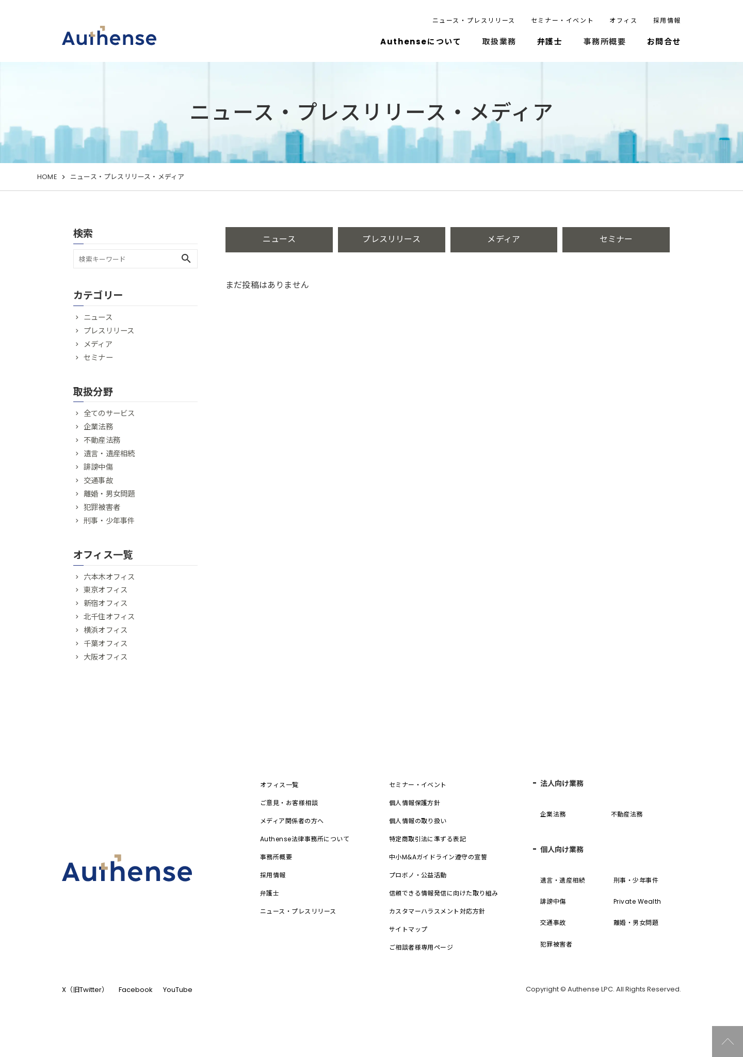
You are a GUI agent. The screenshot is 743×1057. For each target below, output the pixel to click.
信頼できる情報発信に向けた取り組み (443, 893)
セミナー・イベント (562, 20)
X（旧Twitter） (85, 990)
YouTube (177, 990)
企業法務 (98, 427)
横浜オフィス (105, 630)
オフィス (623, 20)
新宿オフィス (105, 603)
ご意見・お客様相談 (289, 802)
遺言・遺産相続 (109, 454)
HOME (47, 176)
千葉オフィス (105, 643)
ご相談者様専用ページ (421, 947)
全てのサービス (109, 413)
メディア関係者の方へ (292, 820)
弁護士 (550, 41)
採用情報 (667, 20)
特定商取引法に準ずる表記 (427, 839)
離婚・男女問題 (109, 494)
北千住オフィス (109, 617)
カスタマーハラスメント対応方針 (437, 911)
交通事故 (98, 480)
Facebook (136, 990)
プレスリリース (391, 239)
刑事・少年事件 (109, 521)
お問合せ (664, 41)
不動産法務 (102, 440)
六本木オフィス (109, 577)
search (186, 258)
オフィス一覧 (279, 784)
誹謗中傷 (98, 467)
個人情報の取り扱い (418, 820)
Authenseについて (420, 41)
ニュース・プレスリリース (473, 20)
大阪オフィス (105, 657)
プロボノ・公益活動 (418, 875)
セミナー (616, 239)
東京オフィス (105, 590)
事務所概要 (276, 857)
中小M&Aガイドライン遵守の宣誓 (438, 857)
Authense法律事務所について (304, 839)
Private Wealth (637, 901)
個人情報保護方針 (415, 802)
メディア (503, 239)
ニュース (279, 239)
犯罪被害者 (102, 507)
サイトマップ (408, 929)
